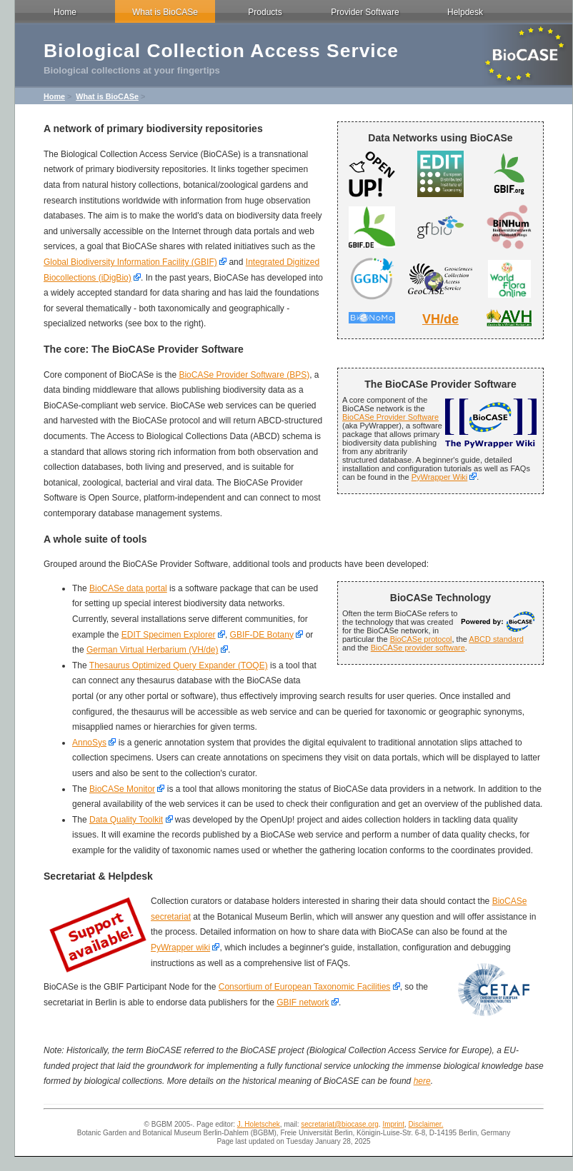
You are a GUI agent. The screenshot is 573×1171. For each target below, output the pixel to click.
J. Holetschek (258, 1124)
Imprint (393, 1124)
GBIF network (302, 1002)
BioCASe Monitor (122, 789)
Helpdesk (465, 12)
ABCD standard (496, 639)
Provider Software (365, 12)
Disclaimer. (426, 1124)
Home (65, 12)
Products (264, 12)
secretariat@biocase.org (340, 1124)
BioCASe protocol (421, 639)
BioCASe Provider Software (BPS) (244, 375)
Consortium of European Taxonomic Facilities (305, 987)
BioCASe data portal (128, 588)
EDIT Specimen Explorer (168, 635)
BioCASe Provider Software (390, 417)
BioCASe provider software (418, 647)
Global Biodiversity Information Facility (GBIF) (130, 262)
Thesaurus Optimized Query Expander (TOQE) (178, 665)
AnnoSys (89, 743)
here (422, 1081)
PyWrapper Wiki (440, 477)
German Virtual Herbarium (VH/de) (152, 650)
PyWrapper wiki (180, 948)
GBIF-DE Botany (262, 635)
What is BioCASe (165, 12)
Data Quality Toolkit (126, 820)
